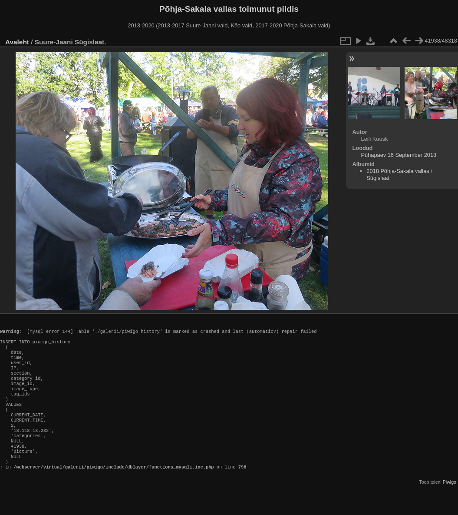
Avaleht (17, 42)
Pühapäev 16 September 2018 (399, 155)
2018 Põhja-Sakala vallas (397, 171)
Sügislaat (377, 178)
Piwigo (449, 508)
